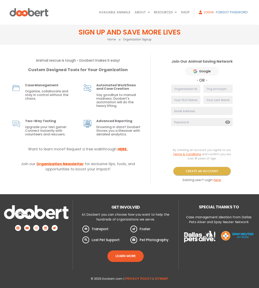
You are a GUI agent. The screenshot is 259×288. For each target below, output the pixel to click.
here (217, 180)
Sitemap (161, 278)
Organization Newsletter (60, 163)
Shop (185, 12)
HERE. (123, 149)
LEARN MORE (126, 256)
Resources (165, 12)
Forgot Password (232, 12)
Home (111, 39)
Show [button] (228, 122)
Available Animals (115, 12)
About (142, 12)
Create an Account (202, 171)
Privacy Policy (138, 278)
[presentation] (202, 137)
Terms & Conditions (187, 154)
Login (206, 12)
